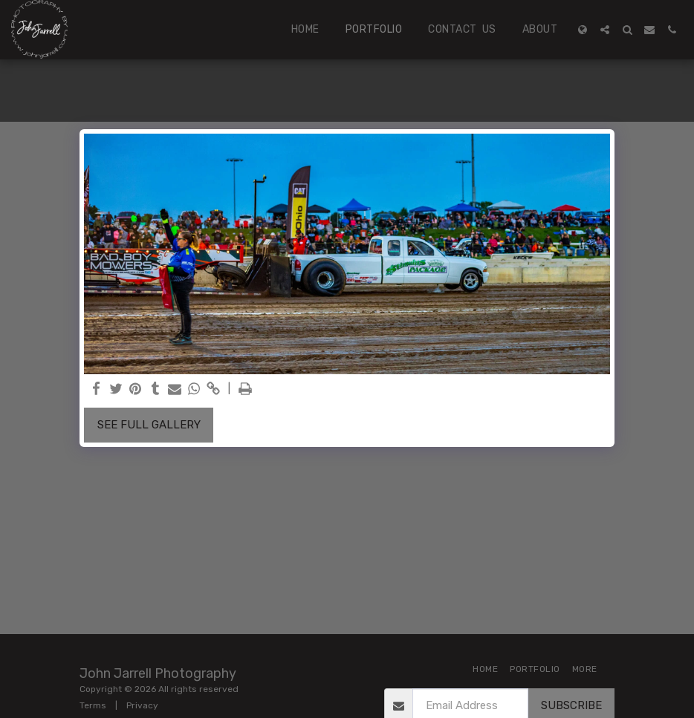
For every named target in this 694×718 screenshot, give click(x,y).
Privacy (142, 705)
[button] (604, 30)
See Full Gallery (149, 424)
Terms (93, 705)
